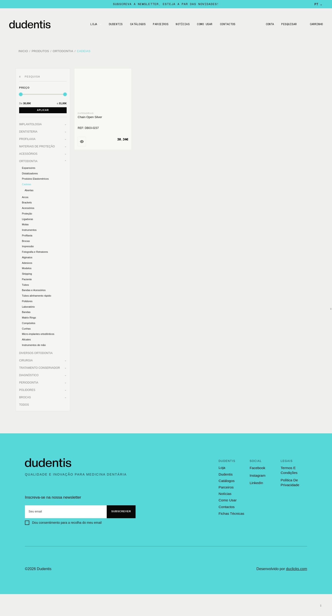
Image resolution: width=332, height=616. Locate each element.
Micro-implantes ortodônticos (38, 332)
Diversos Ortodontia (36, 351)
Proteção (27, 212)
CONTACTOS (227, 24)
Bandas (26, 310)
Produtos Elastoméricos (35, 177)
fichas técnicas (231, 511)
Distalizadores (30, 172)
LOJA (93, 24)
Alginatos (27, 256)
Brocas (26, 239)
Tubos (25, 283)
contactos (226, 505)
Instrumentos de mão (34, 343)
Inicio (23, 50)
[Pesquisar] (20, 75)
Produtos (40, 50)
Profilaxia (27, 137)
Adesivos (27, 261)
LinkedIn (256, 481)
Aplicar (43, 108)
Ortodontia (63, 50)
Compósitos (28, 321)
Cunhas (26, 327)
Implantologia (30, 123)
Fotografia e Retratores (35, 250)
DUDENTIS (115, 24)
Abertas (29, 188)
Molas (25, 223)
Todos (24, 403)
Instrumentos (29, 228)
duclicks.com (296, 567)
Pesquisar (288, 24)
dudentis (225, 473)
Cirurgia (26, 359)
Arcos (25, 195)
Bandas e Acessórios (34, 289)
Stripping (27, 272)
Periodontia (28, 381)
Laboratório (28, 305)
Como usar (204, 24)
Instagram (257, 474)
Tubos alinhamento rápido (36, 294)
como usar (227, 498)
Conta (268, 24)
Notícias (182, 24)
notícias (225, 492)
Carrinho (316, 24)
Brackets (27, 201)
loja (222, 466)
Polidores (27, 299)
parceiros (226, 486)
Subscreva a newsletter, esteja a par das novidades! (165, 4)
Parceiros (160, 24)
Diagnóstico (29, 373)
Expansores (28, 166)
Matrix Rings (29, 316)
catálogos (226, 479)
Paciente (27, 278)
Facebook (257, 467)
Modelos (27, 267)
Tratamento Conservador (39, 366)
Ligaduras (27, 217)
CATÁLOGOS (137, 24)
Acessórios (28, 152)
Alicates (26, 338)
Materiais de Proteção (37, 145)
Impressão (28, 245)
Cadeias (83, 50)
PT (318, 4)
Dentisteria (28, 130)
